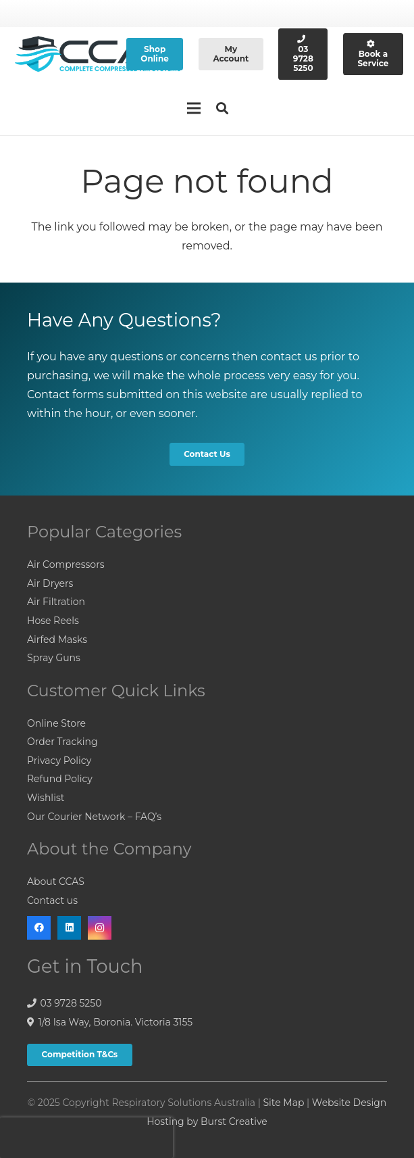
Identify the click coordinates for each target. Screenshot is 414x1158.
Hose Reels (53, 620)
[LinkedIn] (69, 928)
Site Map (283, 1102)
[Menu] (193, 108)
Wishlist (45, 798)
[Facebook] (39, 928)
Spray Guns (53, 658)
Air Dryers (50, 583)
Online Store (56, 723)
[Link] (98, 54)
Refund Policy (60, 779)
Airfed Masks (57, 639)
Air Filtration (56, 602)
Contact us (52, 900)
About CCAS (55, 881)
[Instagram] (99, 928)
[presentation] (86, 1137)
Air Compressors (66, 564)
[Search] (222, 108)
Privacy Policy (59, 760)
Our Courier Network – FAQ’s (94, 817)
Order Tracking (62, 741)
